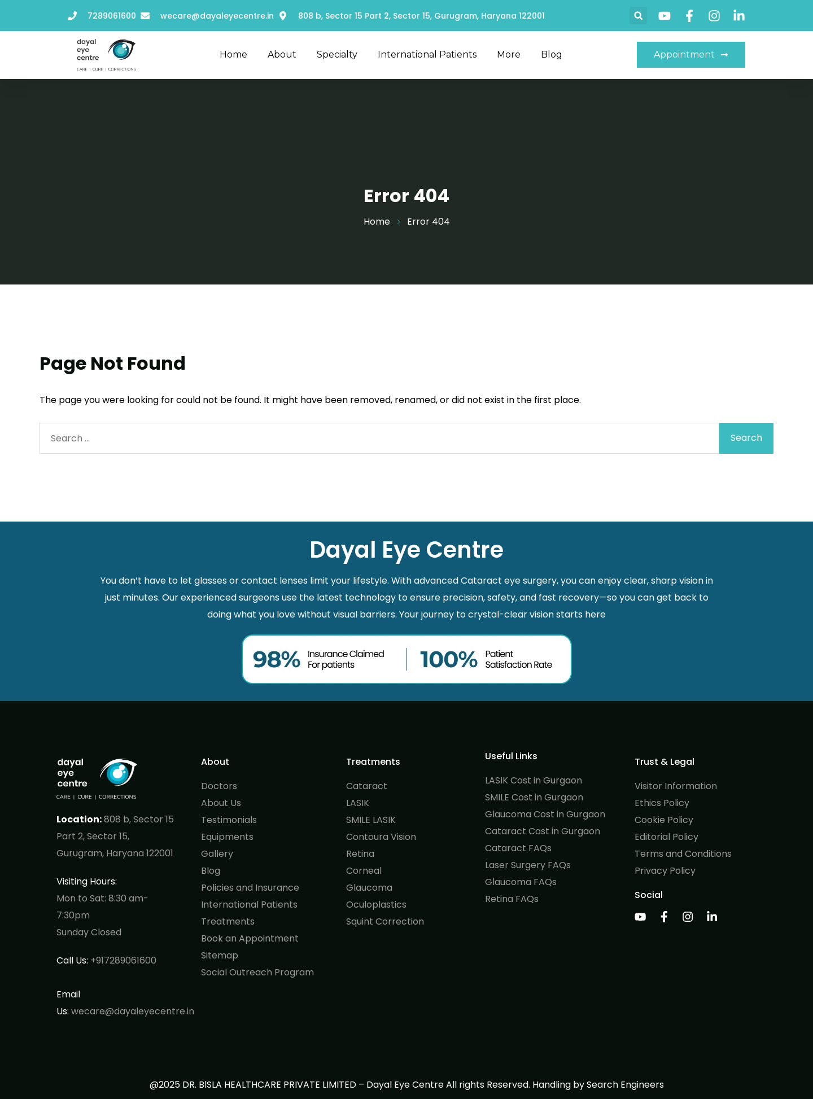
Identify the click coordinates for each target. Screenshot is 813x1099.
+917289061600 (123, 960)
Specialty (337, 54)
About (282, 54)
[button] (638, 15)
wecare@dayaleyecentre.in (132, 1011)
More (509, 54)
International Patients (427, 54)
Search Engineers (625, 1084)
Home (233, 54)
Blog (551, 54)
